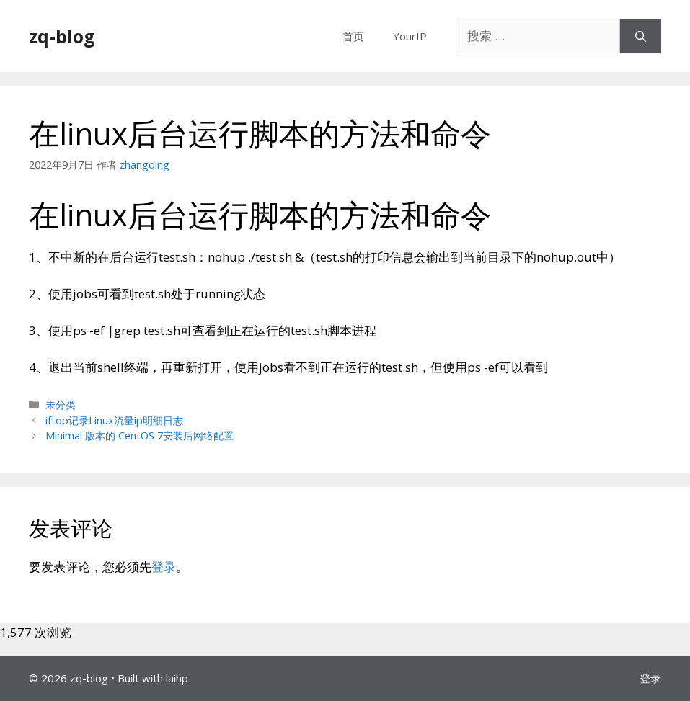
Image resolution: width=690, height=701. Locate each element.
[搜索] (640, 36)
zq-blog (62, 36)
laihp (177, 678)
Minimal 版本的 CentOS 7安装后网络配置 (139, 435)
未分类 (60, 404)
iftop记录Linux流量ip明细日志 (114, 420)
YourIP (410, 36)
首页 (353, 36)
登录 (163, 566)
